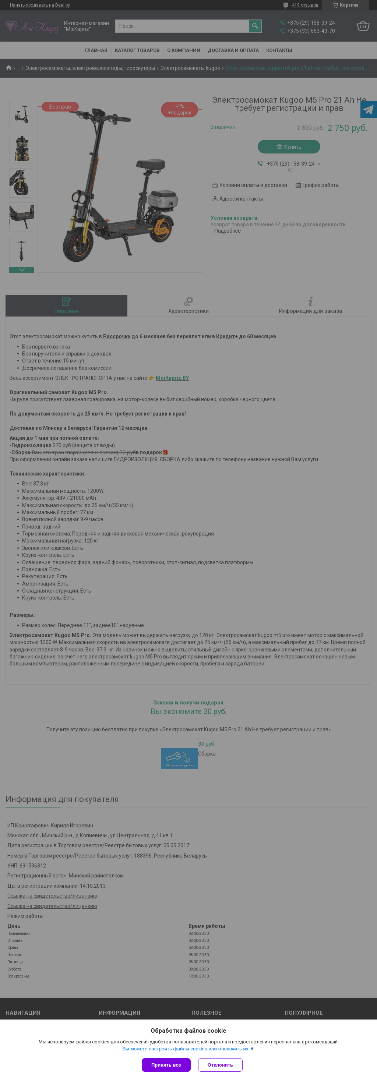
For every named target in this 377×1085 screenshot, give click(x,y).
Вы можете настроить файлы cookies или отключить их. (186, 1049)
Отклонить (220, 1065)
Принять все (166, 1065)
